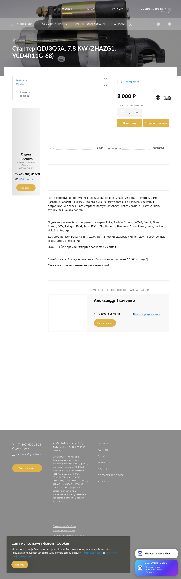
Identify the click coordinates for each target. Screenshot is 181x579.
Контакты (104, 462)
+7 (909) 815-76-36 (32, 174)
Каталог (103, 449)
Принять (19, 564)
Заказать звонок (27, 468)
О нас (102, 456)
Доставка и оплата (110, 475)
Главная (103, 443)
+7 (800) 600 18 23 (153, 9)
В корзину (129, 123)
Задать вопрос (104, 322)
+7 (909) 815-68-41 (108, 313)
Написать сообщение (28, 187)
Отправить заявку (156, 123)
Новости (104, 481)
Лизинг (103, 468)
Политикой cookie (92, 552)
